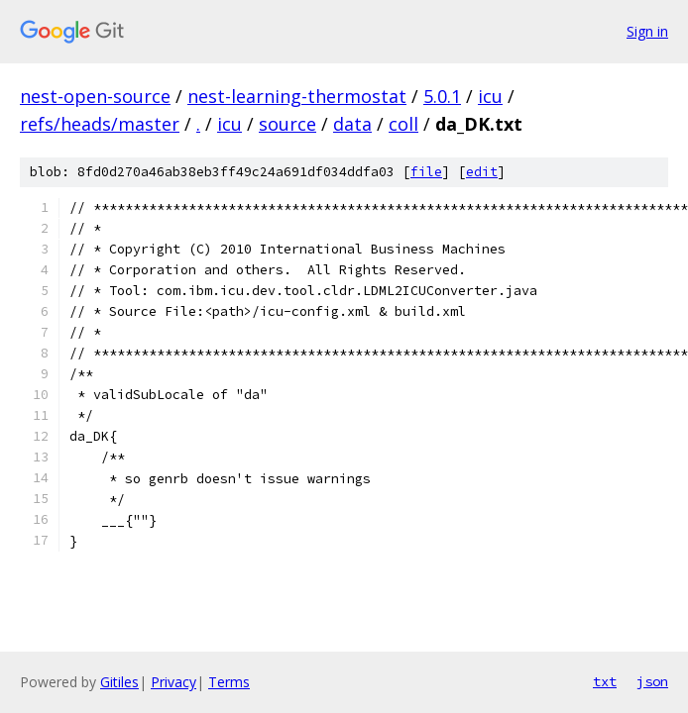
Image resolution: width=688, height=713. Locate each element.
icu (490, 96)
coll (403, 124)
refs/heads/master (99, 124)
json (652, 681)
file (426, 171)
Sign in (647, 31)
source (287, 124)
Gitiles (119, 681)
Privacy (173, 681)
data (352, 124)
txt (605, 681)
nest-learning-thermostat (296, 96)
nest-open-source (95, 96)
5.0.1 (442, 96)
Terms (229, 681)
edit (482, 171)
